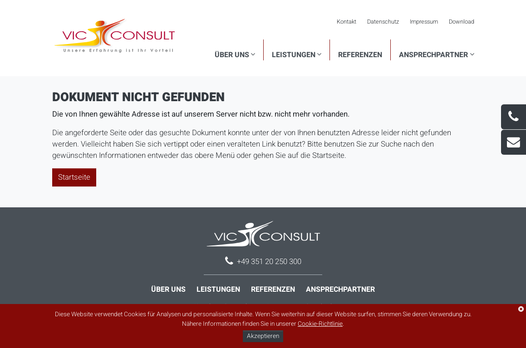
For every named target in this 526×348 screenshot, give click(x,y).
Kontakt (346, 22)
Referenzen (360, 54)
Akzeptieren (263, 336)
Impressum (424, 22)
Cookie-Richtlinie (320, 323)
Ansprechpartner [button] (433, 54)
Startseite (74, 177)
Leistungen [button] (293, 54)
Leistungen (218, 289)
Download (461, 22)
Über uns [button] (232, 54)
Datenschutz (383, 22)
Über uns (168, 289)
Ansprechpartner (340, 289)
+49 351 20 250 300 (269, 261)
